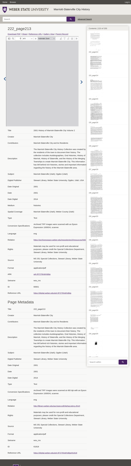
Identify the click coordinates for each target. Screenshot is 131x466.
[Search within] (102, 362)
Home (5, 2)
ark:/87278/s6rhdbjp (42, 274)
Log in (127, 2)
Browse (13, 2)
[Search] (35, 19)
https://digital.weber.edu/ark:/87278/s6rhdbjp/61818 (55, 453)
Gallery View (48, 34)
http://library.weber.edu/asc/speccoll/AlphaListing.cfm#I (57, 406)
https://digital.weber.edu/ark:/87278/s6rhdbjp (52, 293)
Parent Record (62, 34)
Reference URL (35, 34)
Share (24, 34)
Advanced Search (85, 19)
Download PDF (14, 34)
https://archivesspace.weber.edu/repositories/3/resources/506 (60, 240)
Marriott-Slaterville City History (72, 9)
